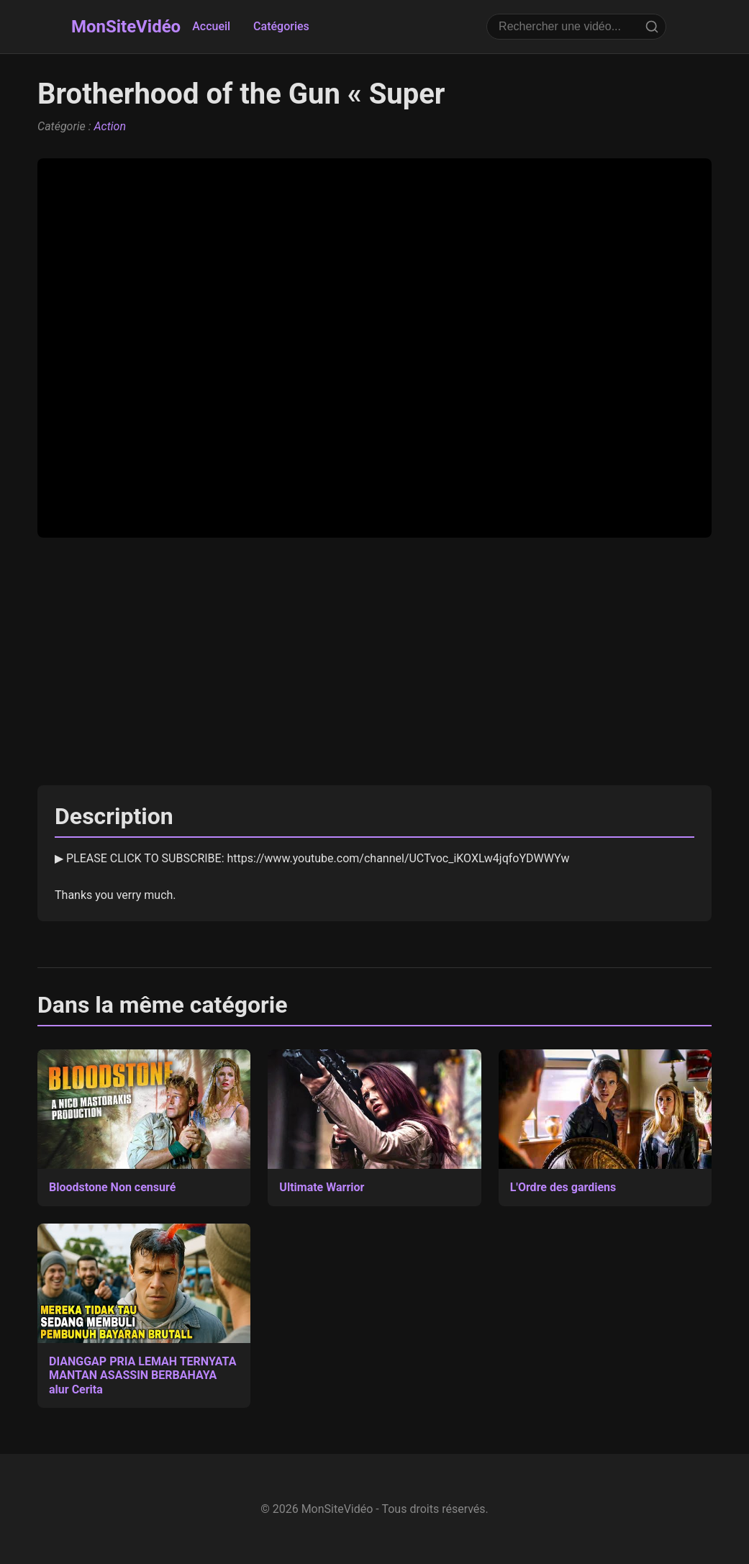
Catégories (281, 26)
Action (110, 126)
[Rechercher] (651, 27)
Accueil (211, 26)
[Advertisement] (374, 661)
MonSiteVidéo (126, 27)
